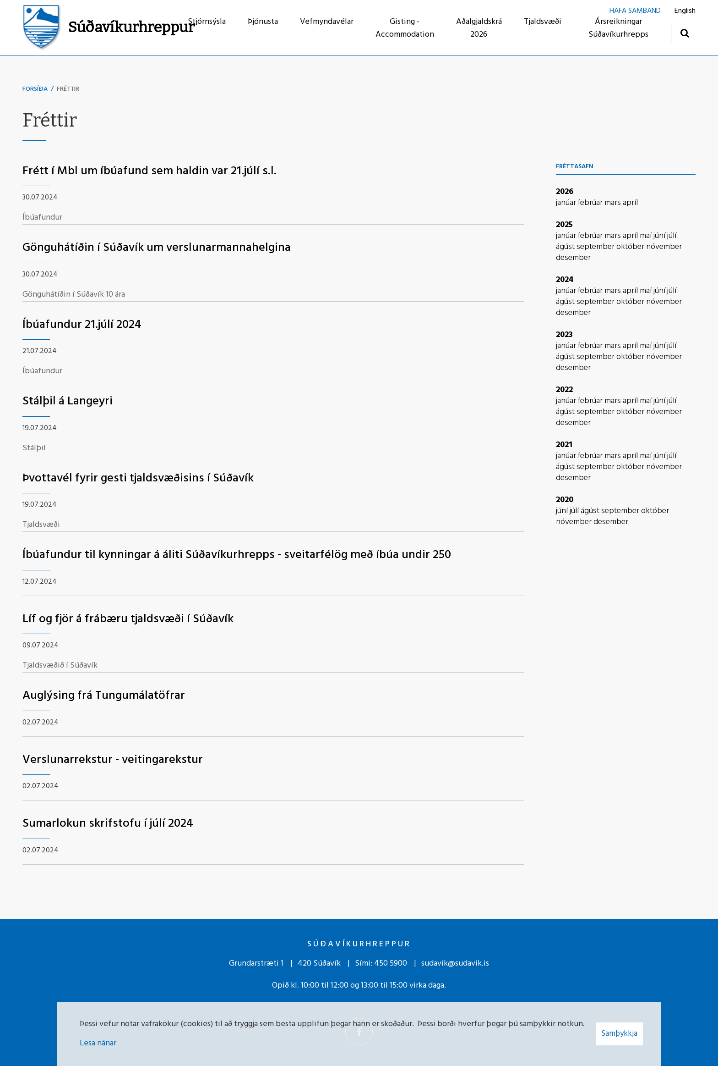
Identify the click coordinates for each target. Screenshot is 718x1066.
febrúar (591, 203)
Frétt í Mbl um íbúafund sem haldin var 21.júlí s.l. (149, 171)
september (596, 247)
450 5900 (390, 963)
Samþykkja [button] (619, 1033)
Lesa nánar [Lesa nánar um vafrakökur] (98, 1043)
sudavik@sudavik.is (455, 963)
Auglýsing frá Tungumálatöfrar (103, 695)
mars (613, 203)
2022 (564, 390)
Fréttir (68, 89)
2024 (565, 280)
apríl (630, 203)
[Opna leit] (684, 32)
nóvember (664, 247)
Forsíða (35, 89)
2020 (564, 500)
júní (660, 236)
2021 (564, 445)
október (631, 247)
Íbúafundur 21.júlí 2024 (81, 324)
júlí (671, 236)
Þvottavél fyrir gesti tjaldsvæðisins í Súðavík (138, 478)
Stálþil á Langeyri (67, 401)
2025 (564, 225)
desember (573, 258)
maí (646, 236)
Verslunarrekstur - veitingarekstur (112, 760)
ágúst (566, 247)
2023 (564, 335)
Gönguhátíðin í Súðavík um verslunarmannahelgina (156, 247)
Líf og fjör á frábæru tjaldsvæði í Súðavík (128, 619)
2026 (564, 192)
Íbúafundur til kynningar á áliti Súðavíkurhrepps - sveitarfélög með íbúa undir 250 (236, 555)
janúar (567, 203)
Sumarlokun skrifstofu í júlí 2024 (107, 823)
